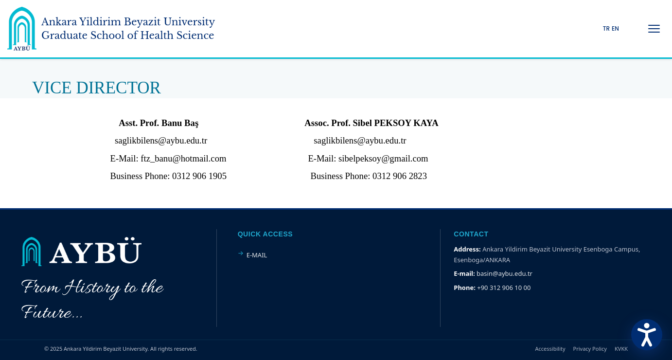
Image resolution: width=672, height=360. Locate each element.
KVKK (621, 348)
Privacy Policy (590, 348)
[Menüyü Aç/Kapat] (654, 28)
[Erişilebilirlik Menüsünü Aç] (646, 334)
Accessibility (550, 348)
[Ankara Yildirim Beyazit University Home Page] (111, 29)
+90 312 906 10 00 (504, 287)
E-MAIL (257, 255)
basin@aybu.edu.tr (504, 273)
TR (606, 29)
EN (615, 29)
